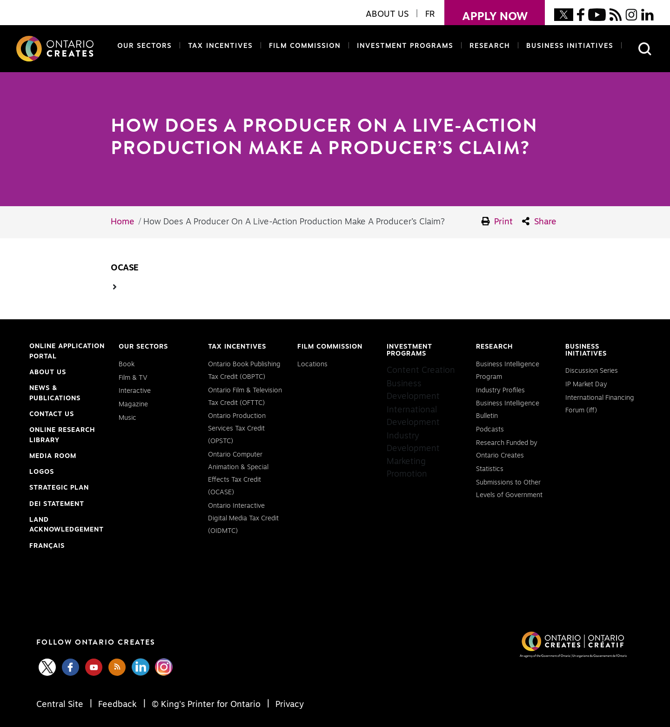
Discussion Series (591, 371)
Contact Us (51, 414)
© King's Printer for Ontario (206, 704)
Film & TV (133, 378)
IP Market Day (586, 384)
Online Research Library (62, 436)
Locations (312, 364)
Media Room (52, 456)
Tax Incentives (220, 46)
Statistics (489, 469)
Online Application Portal (67, 352)
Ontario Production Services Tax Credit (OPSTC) (237, 428)
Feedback (117, 704)
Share (539, 221)
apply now (486, 11)
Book (126, 364)
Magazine (133, 404)
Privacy (288, 704)
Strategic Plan (59, 488)
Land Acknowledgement (66, 526)
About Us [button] (387, 14)
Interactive (135, 391)
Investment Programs (405, 46)
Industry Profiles (500, 390)
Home (122, 222)
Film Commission (303, 45)
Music (127, 418)
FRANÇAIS (47, 546)
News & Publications (54, 393)
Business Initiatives (569, 46)
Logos (41, 472)
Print (497, 221)
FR (430, 14)
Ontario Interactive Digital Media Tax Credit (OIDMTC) (243, 518)
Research (489, 46)
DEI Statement (56, 504)
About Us (47, 372)
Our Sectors (144, 46)
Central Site (61, 704)
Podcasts (490, 429)
